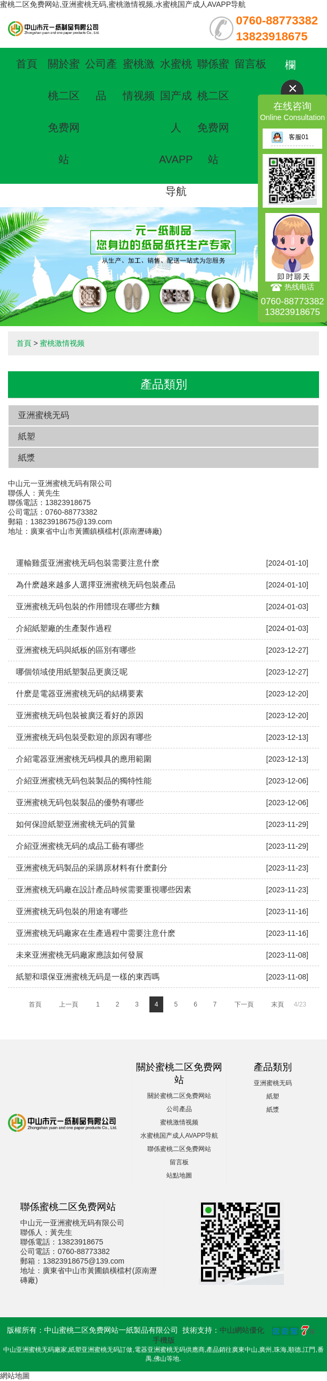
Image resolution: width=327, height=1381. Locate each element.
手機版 (164, 1340)
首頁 (26, 64)
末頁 (277, 1004)
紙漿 (26, 457)
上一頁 (68, 1004)
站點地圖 (179, 1175)
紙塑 (26, 436)
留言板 (250, 64)
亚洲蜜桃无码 (43, 415)
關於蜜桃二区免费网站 (179, 1095)
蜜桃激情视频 (62, 343)
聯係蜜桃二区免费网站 (179, 1149)
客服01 (289, 137)
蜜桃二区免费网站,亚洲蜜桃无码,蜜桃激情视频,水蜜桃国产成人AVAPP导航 (123, 4)
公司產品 (179, 1109)
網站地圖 (15, 1375)
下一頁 (244, 1004)
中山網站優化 (242, 1330)
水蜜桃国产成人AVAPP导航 (176, 127)
